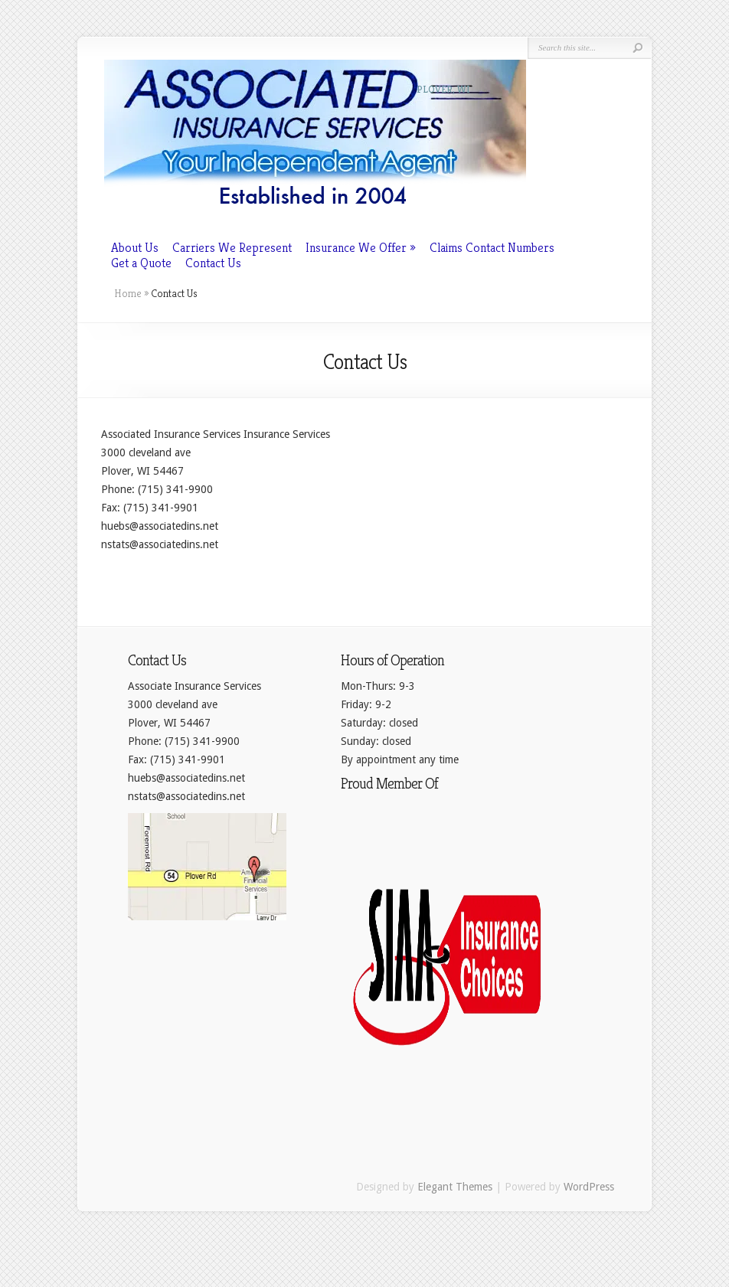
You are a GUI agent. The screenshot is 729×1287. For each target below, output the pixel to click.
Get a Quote (141, 262)
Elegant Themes (454, 1187)
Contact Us (213, 262)
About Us (135, 247)
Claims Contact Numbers (492, 247)
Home (128, 293)
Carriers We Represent (232, 247)
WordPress (589, 1187)
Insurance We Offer (356, 247)
